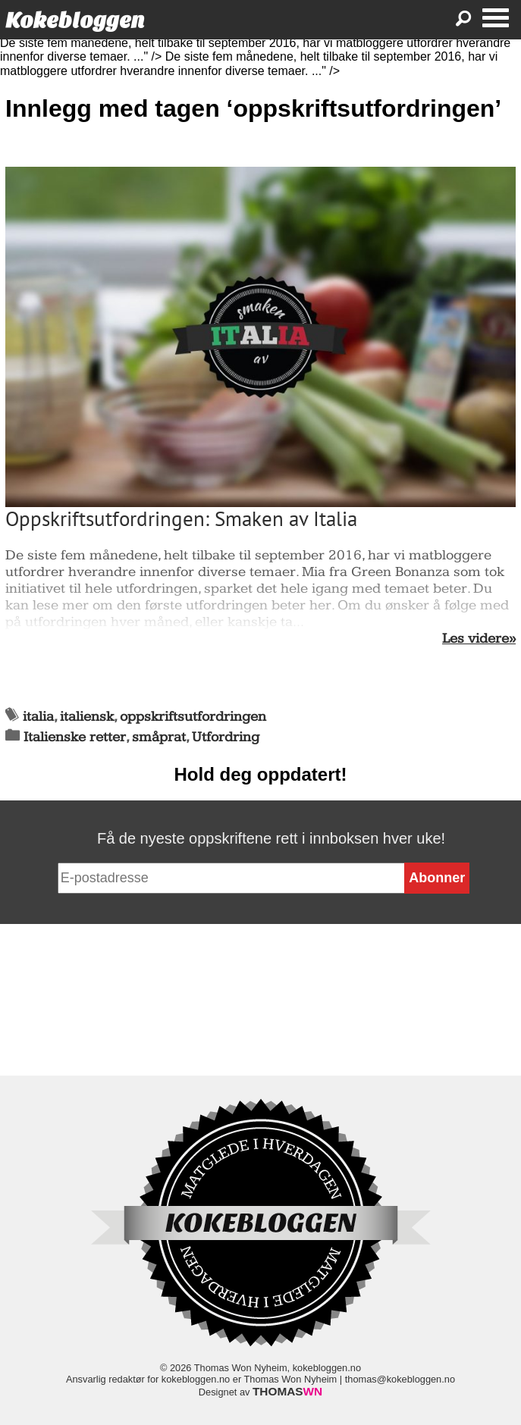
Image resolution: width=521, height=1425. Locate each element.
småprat (159, 737)
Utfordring (225, 737)
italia (38, 716)
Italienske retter (75, 737)
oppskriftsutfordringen (193, 716)
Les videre (475, 639)
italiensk (87, 716)
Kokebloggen (75, 20)
